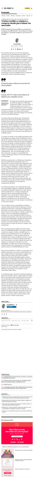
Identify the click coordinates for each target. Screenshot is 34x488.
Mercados (3, 15)
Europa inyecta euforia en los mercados (5, 104)
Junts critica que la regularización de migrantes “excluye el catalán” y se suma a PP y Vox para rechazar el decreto (17, 404)
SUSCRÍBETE (27, 8)
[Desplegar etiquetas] (32, 320)
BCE (19, 320)
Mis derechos (18, 15)
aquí (20, 329)
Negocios (23, 15)
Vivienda (8, 15)
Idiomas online (17, 424)
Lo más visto (4, 393)
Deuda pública (14, 320)
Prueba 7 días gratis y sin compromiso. (22, 469)
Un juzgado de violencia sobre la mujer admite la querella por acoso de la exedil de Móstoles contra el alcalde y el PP (16, 388)
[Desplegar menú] (2, 8)
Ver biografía (11, 306)
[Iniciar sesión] (32, 8)
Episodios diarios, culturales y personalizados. (24, 450)
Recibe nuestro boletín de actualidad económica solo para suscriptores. (17, 311)
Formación (13, 15)
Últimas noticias (5, 374)
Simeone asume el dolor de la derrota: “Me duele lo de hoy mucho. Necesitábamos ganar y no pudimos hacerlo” (16, 381)
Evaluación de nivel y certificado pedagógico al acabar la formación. (23, 460)
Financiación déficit (25, 320)
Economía (5, 12)
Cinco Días (28, 15)
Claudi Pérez (17, 44)
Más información (4, 326)
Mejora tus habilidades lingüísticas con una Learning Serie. (15, 446)
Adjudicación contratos (6, 320)
